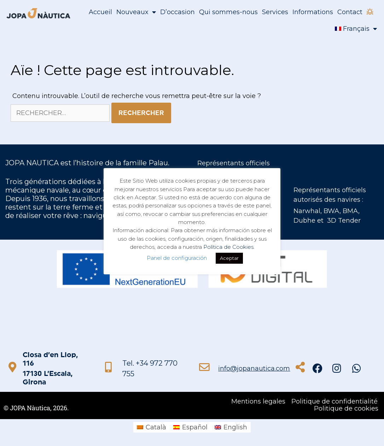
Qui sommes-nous (228, 12)
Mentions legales (258, 401)
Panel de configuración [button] (177, 258)
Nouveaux (136, 12)
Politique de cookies (346, 408)
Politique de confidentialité (334, 401)
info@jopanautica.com (254, 368)
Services (275, 12)
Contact (349, 12)
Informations (312, 12)
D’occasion (177, 12)
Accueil (100, 12)
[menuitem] (356, 29)
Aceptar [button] (229, 258)
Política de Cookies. (229, 247)
